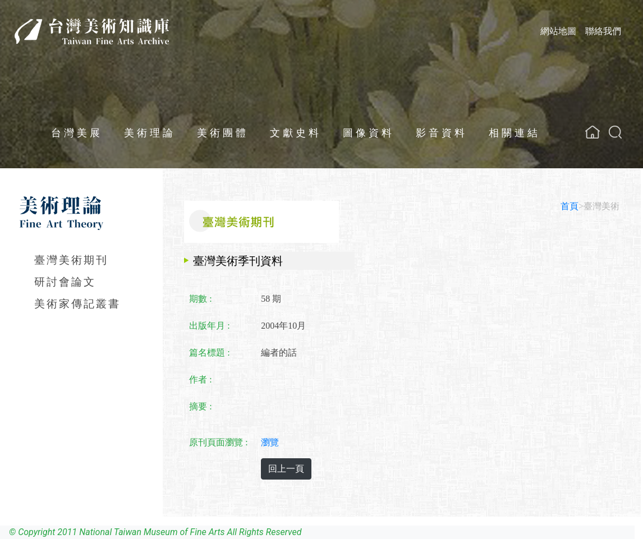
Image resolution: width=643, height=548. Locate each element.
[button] (615, 132)
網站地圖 (558, 31)
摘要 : (200, 406)
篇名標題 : (209, 352)
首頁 (569, 206)
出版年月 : (209, 325)
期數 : (200, 298)
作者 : (200, 379)
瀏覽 (270, 442)
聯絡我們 (603, 31)
